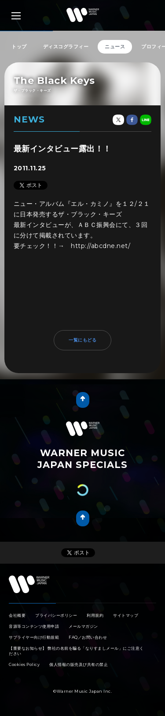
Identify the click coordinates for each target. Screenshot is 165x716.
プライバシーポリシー (56, 615)
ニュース (115, 46)
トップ (19, 46)
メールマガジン (83, 626)
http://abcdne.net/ (100, 246)
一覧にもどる (82, 340)
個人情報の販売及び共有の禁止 (78, 664)
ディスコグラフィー (66, 46)
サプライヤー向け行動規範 (34, 637)
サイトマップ (125, 615)
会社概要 (17, 615)
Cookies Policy (24, 664)
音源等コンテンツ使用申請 (34, 626)
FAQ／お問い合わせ (88, 637)
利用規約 (95, 615)
